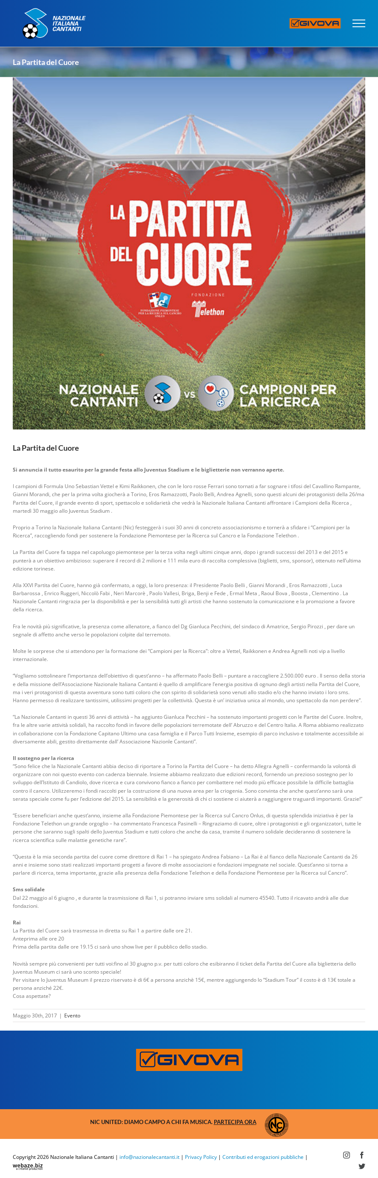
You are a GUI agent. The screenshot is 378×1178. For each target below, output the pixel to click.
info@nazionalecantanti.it (149, 1157)
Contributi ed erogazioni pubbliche (263, 1157)
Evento (72, 1015)
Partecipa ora (235, 1122)
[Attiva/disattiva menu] (359, 23)
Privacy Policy (201, 1157)
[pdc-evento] (189, 253)
